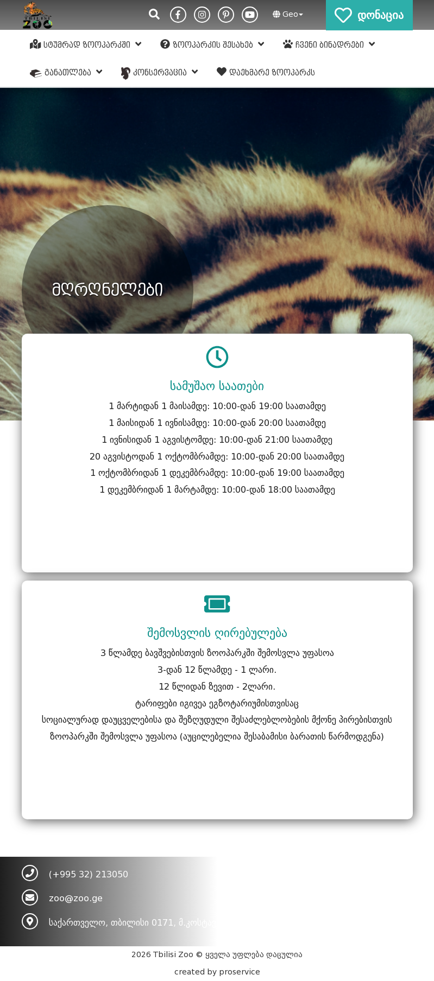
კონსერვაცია (159, 73)
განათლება (66, 72)
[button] (286, 14)
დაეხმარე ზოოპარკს (266, 72)
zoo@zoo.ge (76, 898)
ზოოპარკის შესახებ (212, 44)
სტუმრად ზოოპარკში (86, 44)
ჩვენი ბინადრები (329, 44)
